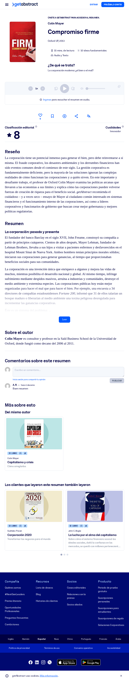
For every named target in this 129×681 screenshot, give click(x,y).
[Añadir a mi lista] (64, 116)
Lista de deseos (44, 587)
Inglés (11, 639)
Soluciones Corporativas (111, 624)
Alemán (25, 639)
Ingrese (47, 99)
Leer (64, 319)
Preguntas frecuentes (16, 617)
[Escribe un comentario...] (68, 372)
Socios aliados (74, 604)
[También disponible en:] (89, 116)
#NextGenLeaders (15, 594)
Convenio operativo (83, 648)
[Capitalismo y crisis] (34, 433)
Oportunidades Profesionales (13, 609)
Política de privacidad (19, 648)
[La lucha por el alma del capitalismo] (95, 506)
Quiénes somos (13, 587)
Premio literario (13, 600)
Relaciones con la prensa (76, 596)
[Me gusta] (40, 116)
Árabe (118, 639)
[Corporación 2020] (34, 506)
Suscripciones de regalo (111, 618)
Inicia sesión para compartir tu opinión (29, 379)
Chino (70, 639)
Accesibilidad (113, 648)
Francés (103, 639)
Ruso (56, 639)
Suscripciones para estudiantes (108, 610)
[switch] (64, 88)
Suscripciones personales (105, 599)
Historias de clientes (47, 600)
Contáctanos (12, 624)
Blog (38, 594)
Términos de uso (52, 648)
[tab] (61, 554)
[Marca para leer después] (52, 116)
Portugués (86, 639)
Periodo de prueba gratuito (108, 589)
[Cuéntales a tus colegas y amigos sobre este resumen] (76, 116)
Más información (49, 675)
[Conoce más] (36, 126)
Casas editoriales (76, 587)
